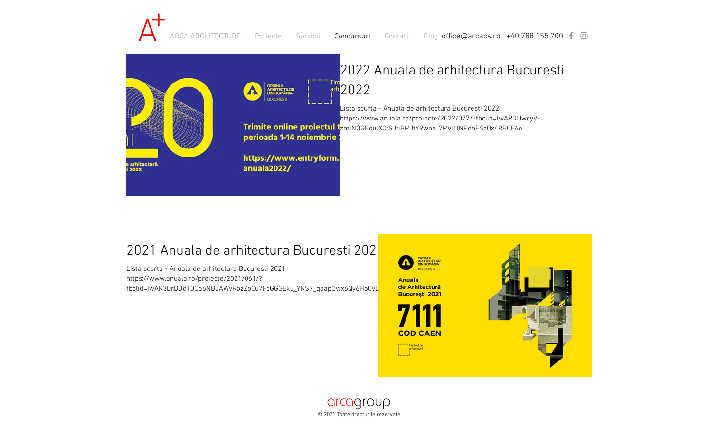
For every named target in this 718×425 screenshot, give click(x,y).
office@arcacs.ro (471, 36)
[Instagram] (584, 35)
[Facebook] (571, 35)
